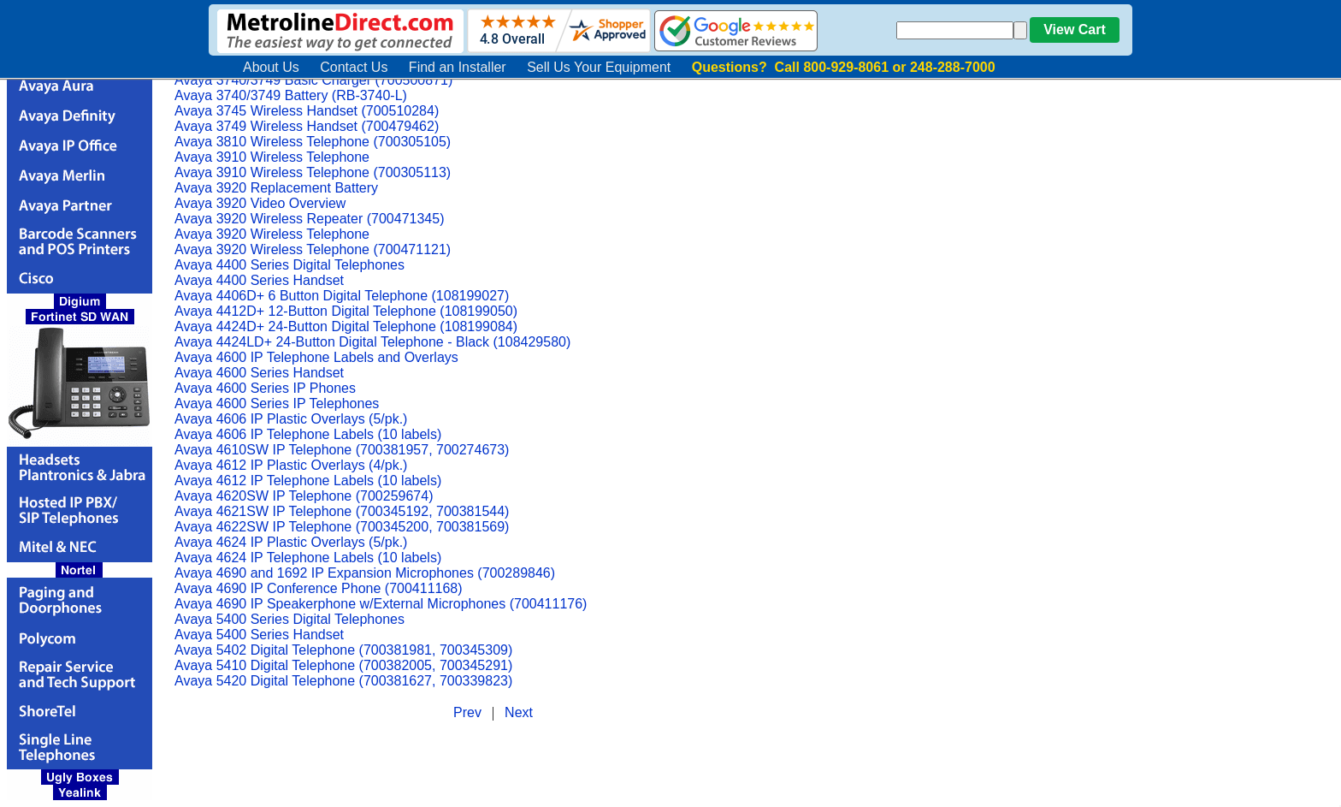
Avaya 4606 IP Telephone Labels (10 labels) (307, 434)
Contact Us (353, 67)
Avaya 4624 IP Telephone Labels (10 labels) (307, 557)
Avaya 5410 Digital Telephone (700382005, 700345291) (343, 665)
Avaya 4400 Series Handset (259, 280)
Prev (467, 712)
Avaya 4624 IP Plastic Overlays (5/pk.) (290, 542)
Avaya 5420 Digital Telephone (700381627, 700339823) (343, 680)
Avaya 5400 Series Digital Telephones (289, 619)
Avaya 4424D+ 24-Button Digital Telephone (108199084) (345, 326)
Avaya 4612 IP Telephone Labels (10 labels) (307, 480)
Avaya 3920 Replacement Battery (276, 188)
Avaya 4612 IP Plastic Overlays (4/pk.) (290, 465)
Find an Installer (457, 67)
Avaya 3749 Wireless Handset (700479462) (306, 126)
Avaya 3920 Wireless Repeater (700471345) (309, 218)
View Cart (1074, 29)
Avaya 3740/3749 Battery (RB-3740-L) (290, 95)
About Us (271, 67)
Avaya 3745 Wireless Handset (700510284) (306, 111)
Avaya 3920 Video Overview (260, 203)
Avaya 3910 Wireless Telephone (271, 157)
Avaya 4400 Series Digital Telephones (289, 265)
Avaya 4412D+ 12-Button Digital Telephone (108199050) (345, 311)
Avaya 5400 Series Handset (259, 634)
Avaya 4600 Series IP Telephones (276, 403)
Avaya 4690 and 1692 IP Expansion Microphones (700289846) (364, 573)
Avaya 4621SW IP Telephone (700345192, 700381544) (341, 511)
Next (519, 712)
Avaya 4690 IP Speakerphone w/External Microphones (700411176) (380, 603)
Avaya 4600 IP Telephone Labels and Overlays (316, 357)
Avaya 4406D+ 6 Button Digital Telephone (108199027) (341, 295)
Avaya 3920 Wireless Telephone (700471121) (312, 249)
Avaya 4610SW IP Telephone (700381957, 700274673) (341, 449)
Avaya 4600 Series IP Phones (265, 388)
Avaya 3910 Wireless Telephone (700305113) (312, 172)
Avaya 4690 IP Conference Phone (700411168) (318, 588)
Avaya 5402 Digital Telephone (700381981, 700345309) (343, 650)
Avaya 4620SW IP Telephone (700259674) (303, 496)
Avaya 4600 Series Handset (259, 372)
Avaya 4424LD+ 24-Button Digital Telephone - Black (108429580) (372, 342)
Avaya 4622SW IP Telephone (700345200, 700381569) (341, 526)
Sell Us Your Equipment (598, 67)
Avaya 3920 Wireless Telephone (271, 234)
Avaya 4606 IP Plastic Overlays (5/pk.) (290, 419)
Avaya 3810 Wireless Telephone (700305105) (312, 141)
